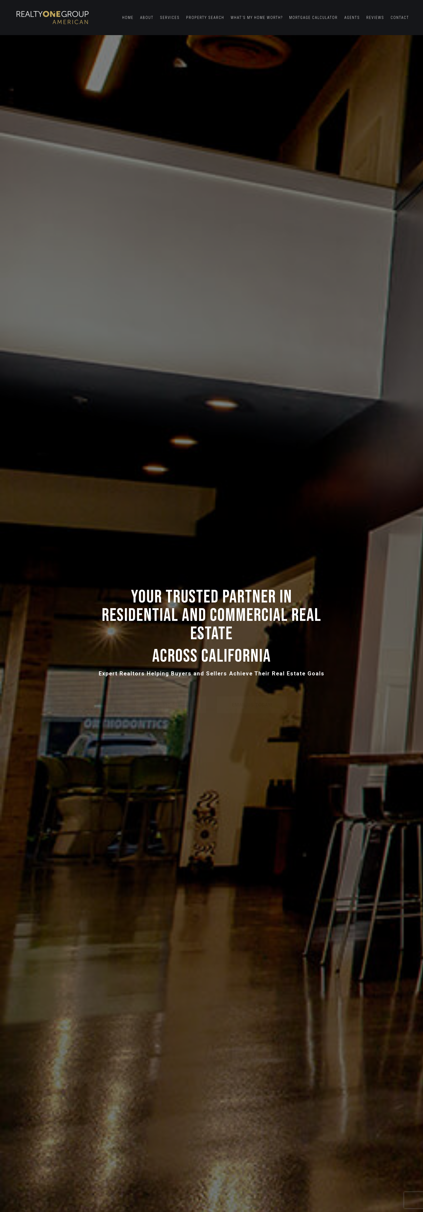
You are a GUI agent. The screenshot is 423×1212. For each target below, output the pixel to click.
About (146, 17)
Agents (352, 17)
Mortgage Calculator (313, 17)
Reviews (375, 17)
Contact (400, 17)
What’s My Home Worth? (257, 17)
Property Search (205, 17)
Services (170, 17)
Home (128, 17)
